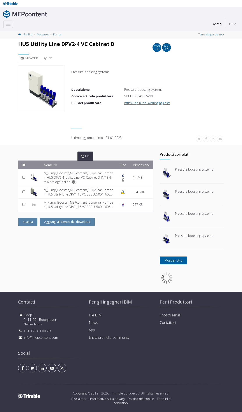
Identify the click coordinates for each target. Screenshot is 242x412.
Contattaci (168, 322)
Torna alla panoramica (211, 34)
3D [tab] (48, 58)
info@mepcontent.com (41, 337)
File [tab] (85, 156)
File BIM (28, 34)
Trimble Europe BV (126, 393)
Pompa (57, 34)
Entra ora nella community (109, 337)
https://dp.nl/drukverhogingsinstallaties (151, 103)
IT (230, 24)
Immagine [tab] (29, 58)
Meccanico (43, 34)
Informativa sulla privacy (107, 398)
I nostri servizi (170, 315)
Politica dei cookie (141, 398)
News (93, 322)
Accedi (217, 24)
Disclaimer (79, 398)
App (92, 330)
